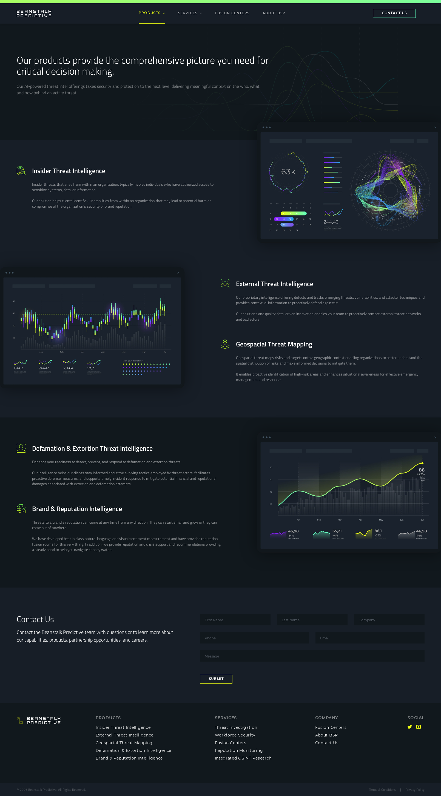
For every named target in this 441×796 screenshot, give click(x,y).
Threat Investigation (236, 727)
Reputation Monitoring (239, 750)
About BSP (274, 13)
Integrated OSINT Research (243, 758)
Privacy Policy (415, 789)
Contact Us (326, 742)
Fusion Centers (232, 13)
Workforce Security (235, 735)
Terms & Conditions (382, 789)
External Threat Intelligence (125, 735)
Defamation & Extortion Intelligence (134, 750)
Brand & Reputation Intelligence (129, 758)
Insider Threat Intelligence (123, 727)
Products (152, 13)
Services (190, 13)
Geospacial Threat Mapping (124, 742)
